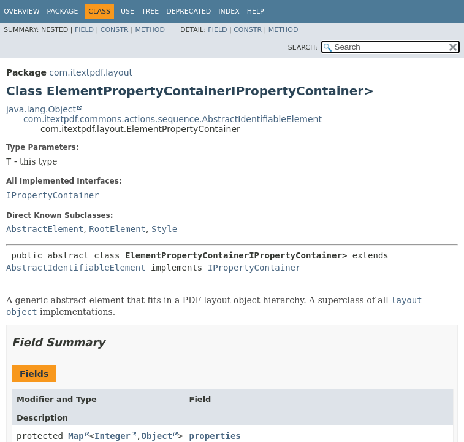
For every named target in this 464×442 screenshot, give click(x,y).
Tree (150, 11)
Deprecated (188, 11)
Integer (112, 436)
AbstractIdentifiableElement (76, 268)
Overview (22, 11)
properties (215, 436)
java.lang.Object (41, 109)
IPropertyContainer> (302, 90)
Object (156, 436)
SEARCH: (303, 48)
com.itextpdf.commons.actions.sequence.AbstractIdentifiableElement (172, 119)
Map (75, 436)
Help (255, 11)
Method (150, 30)
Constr (115, 30)
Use (127, 11)
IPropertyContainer (52, 195)
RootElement (117, 229)
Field (84, 30)
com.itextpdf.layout (90, 72)
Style (164, 229)
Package (62, 11)
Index (228, 11)
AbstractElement (44, 229)
